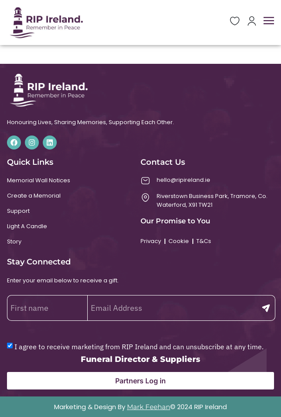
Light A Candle (27, 226)
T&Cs (203, 241)
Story (14, 241)
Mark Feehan (148, 407)
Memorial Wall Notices (38, 180)
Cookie (178, 241)
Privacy (150, 241)
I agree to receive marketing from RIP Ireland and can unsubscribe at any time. (139, 346)
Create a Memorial (34, 195)
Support (18, 211)
